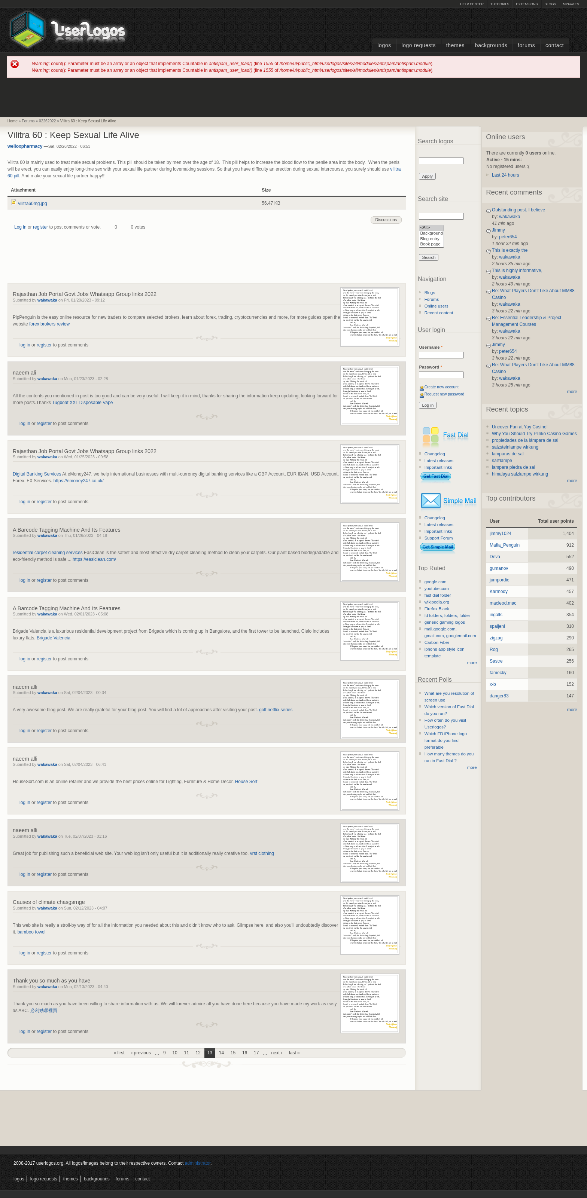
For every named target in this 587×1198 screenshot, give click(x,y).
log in (24, 345)
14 (221, 1052)
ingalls (496, 614)
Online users (436, 306)
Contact (554, 45)
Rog (494, 649)
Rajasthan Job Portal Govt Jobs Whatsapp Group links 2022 (84, 294)
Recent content (439, 313)
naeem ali (24, 373)
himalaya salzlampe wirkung (520, 474)
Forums (526, 45)
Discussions (386, 219)
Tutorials (499, 4)
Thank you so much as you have (51, 981)
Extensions (527, 4)
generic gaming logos (445, 622)
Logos (384, 45)
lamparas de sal (508, 453)
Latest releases (439, 460)
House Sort (246, 781)
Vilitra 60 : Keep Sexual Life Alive (88, 121)
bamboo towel (32, 932)
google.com (436, 582)
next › (276, 1052)
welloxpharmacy (24, 146)
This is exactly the (509, 250)
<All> (431, 228)
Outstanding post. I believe (518, 210)
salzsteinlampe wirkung (515, 447)
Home (12, 121)
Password (430, 367)
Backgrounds (491, 45)
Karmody (499, 591)
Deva (495, 556)
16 (244, 1052)
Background (431, 233)
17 (256, 1052)
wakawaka (47, 300)
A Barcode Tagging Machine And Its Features (67, 530)
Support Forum (439, 538)
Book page (431, 244)
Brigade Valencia (53, 638)
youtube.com (437, 588)
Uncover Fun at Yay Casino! (520, 427)
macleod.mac (503, 603)
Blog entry (431, 239)
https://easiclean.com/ (94, 559)
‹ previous (141, 1052)
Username (430, 347)
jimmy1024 (500, 533)
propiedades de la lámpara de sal (525, 440)
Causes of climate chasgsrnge (49, 902)
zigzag (496, 638)
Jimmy (498, 230)
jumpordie (500, 580)
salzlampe (502, 460)
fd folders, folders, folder (447, 615)
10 (174, 1052)
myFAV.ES (571, 4)
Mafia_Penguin (505, 545)
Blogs (550, 4)
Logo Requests (418, 45)
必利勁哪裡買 (43, 1010)
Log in (20, 227)
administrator (198, 1163)
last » (294, 1052)
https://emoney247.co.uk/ (79, 480)
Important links (438, 467)
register (40, 227)
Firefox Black (437, 608)
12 (198, 1052)
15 (233, 1052)
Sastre (496, 661)
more (472, 662)
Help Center (472, 4)
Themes (455, 45)
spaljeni (497, 626)
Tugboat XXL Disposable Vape (82, 402)
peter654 (508, 236)
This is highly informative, (517, 270)
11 (186, 1052)
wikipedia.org (437, 602)
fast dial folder (438, 595)
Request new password (445, 394)
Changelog (435, 454)
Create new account (442, 387)
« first (118, 1052)
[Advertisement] (293, 97)
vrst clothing (262, 853)
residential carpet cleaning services (48, 552)
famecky (498, 672)
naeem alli (25, 687)
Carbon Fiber (437, 642)
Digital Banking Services (37, 474)
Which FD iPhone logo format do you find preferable (446, 740)
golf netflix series (275, 709)
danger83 (499, 696)
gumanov (499, 568)
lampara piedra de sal (513, 467)
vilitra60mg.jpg (32, 203)
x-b (493, 684)
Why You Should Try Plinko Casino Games (534, 433)
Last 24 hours (505, 175)
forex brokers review (49, 324)
